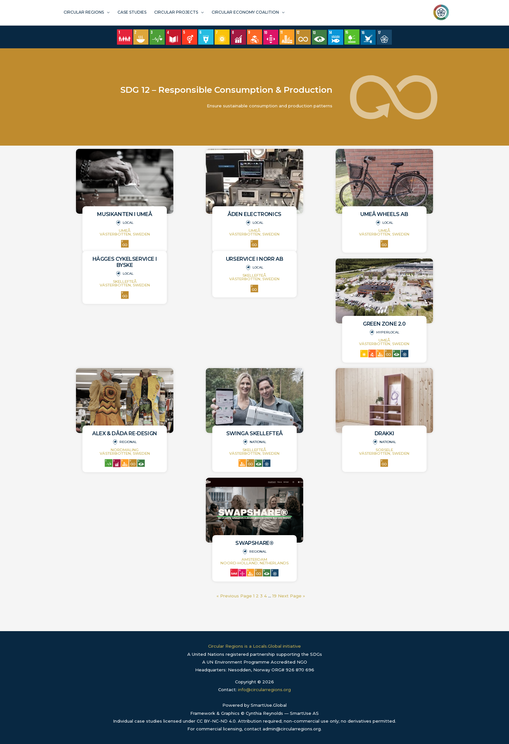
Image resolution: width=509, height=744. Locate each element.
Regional (128, 442)
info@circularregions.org (264, 689)
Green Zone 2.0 (384, 324)
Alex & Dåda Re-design (124, 433)
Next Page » (291, 595)
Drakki (384, 433)
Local (128, 223)
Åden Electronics (254, 214)
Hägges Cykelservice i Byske (125, 262)
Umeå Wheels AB (384, 214)
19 (274, 595)
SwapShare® (254, 543)
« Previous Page (234, 595)
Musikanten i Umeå (124, 214)
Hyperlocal (387, 332)
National (258, 442)
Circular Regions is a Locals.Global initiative (254, 646)
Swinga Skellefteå (254, 433)
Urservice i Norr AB (254, 259)
